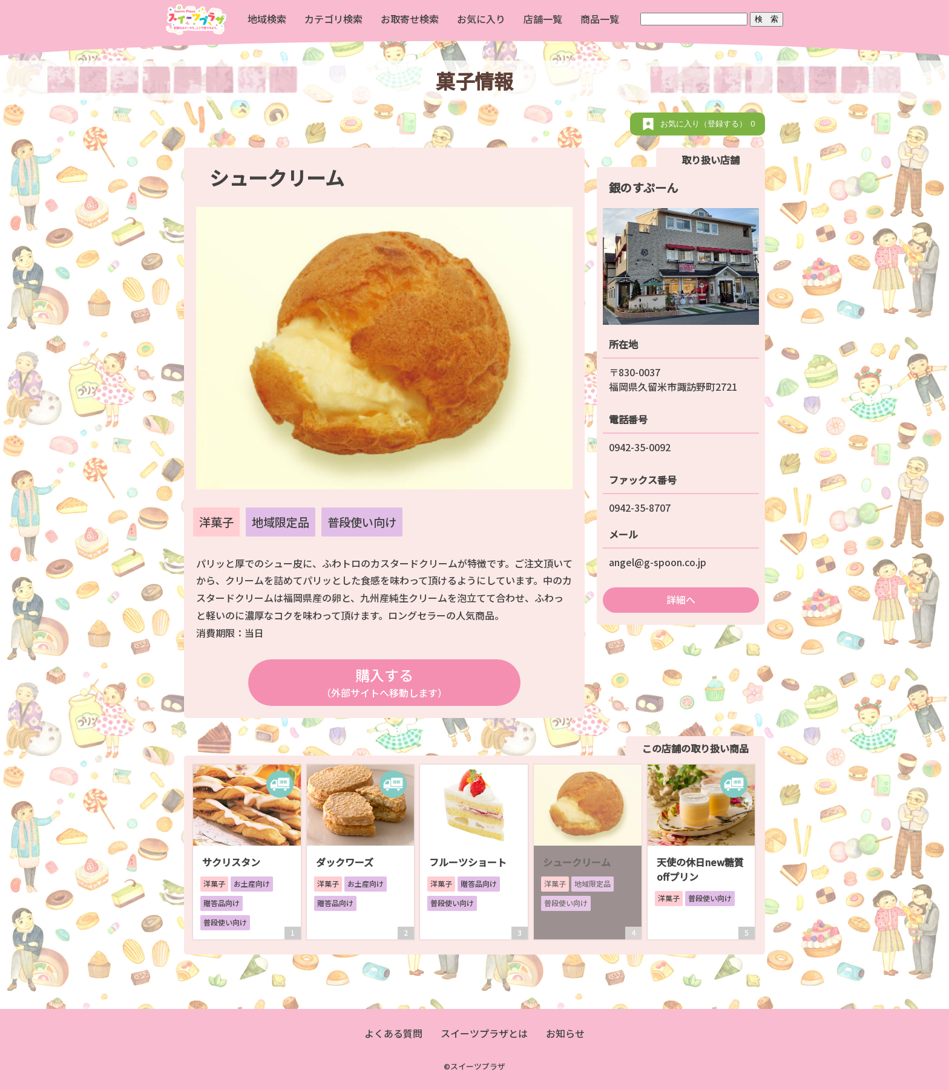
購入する (384, 682)
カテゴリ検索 (333, 18)
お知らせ (565, 1033)
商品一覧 (599, 18)
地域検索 (267, 18)
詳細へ (680, 599)
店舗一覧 (543, 18)
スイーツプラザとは (484, 1033)
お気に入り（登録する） (709, 123)
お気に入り (481, 18)
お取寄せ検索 (410, 18)
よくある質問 (393, 1033)
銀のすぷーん (643, 187)
